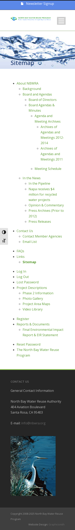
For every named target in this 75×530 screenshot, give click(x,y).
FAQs (20, 251)
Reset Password (28, 344)
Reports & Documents (33, 324)
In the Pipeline (39, 183)
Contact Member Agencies (42, 236)
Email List (30, 241)
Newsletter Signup (37, 3)
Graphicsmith (57, 524)
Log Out (23, 277)
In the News (32, 178)
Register (23, 319)
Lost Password (28, 282)
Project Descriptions (32, 288)
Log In (21, 271)
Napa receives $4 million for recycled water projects (43, 194)
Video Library (33, 309)
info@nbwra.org (33, 423)
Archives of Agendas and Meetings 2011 (52, 153)
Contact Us (25, 231)
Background (32, 89)
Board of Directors (43, 100)
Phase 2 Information (38, 293)
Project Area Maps (36, 304)
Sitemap (29, 262)
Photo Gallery (33, 298)
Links (21, 256)
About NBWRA (27, 83)
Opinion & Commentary (46, 205)
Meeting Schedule (48, 168)
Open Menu (61, 21)
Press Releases (40, 221)
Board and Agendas (37, 94)
